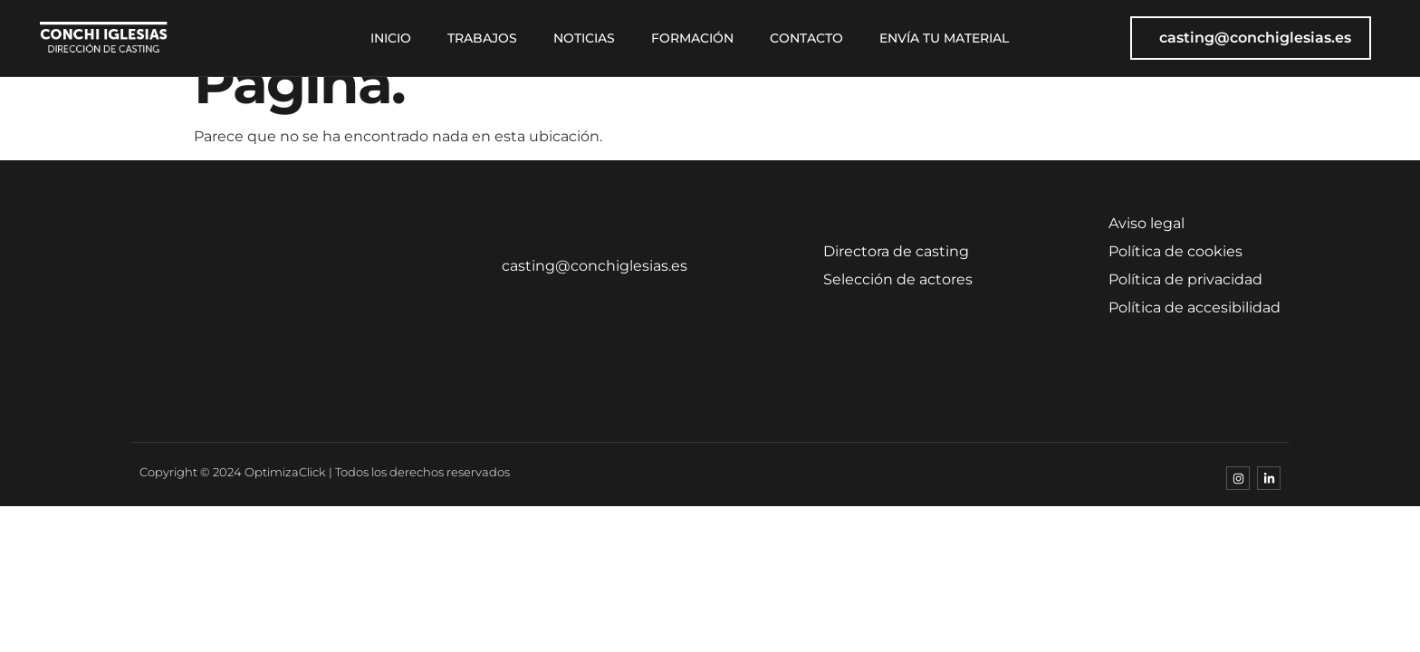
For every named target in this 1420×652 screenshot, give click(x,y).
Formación (692, 38)
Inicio (390, 38)
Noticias (584, 38)
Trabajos (482, 38)
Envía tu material (944, 38)
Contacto (806, 38)
